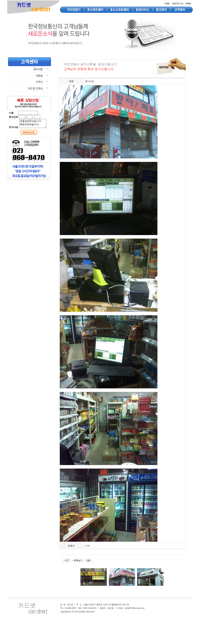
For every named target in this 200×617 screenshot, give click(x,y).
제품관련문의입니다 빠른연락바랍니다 (32, 123)
